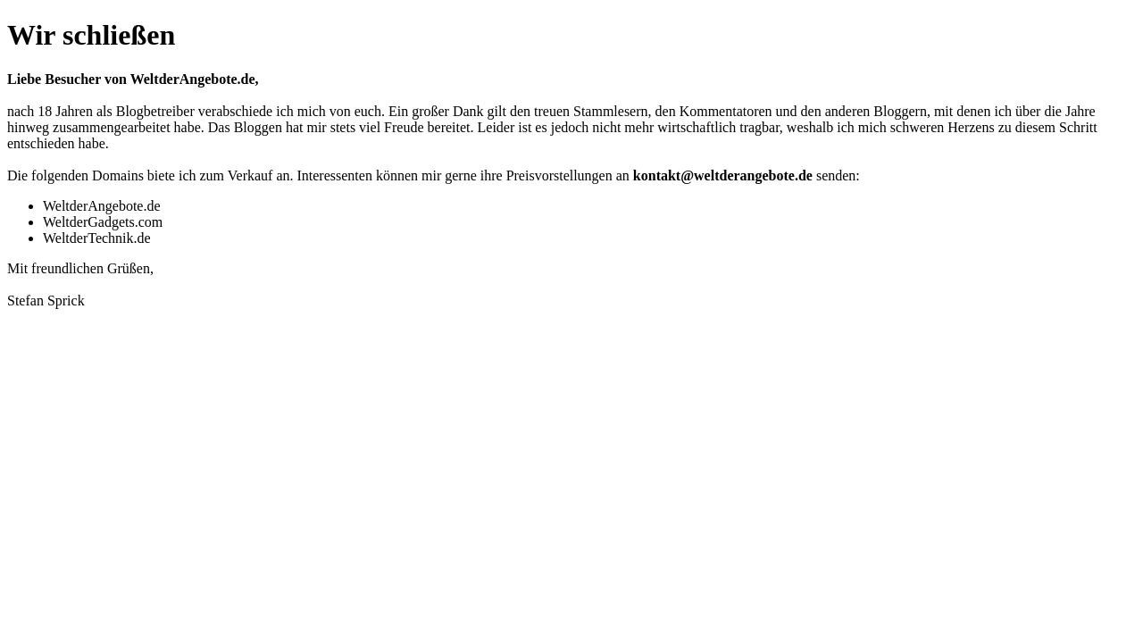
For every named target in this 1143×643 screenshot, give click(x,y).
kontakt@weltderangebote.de (723, 175)
